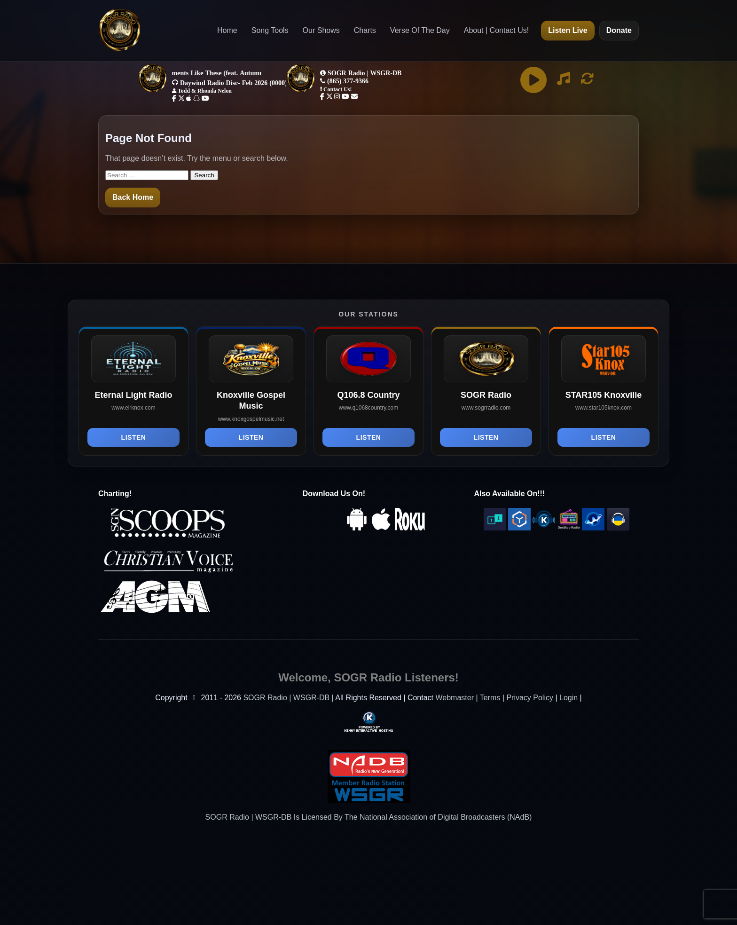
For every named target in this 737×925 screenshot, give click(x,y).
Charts (365, 30)
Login (568, 698)
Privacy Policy (529, 698)
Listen (133, 437)
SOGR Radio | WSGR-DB (286, 698)
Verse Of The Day (420, 30)
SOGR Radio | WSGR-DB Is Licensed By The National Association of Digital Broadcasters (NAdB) (368, 817)
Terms (490, 698)
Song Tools (270, 30)
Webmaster (454, 698)
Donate (619, 30)
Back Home (132, 197)
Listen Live (568, 30)
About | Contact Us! (496, 30)
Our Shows (321, 30)
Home (227, 30)
